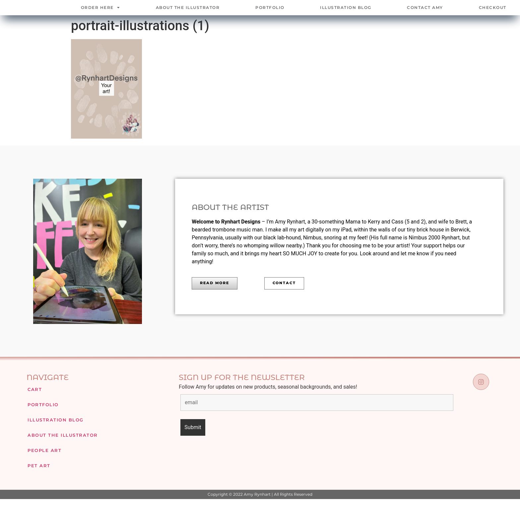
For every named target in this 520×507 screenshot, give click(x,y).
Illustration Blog (345, 11)
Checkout (492, 11)
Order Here (100, 11)
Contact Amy (425, 11)
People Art (43, 458)
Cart (34, 397)
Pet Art (38, 473)
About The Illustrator (188, 11)
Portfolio (270, 11)
